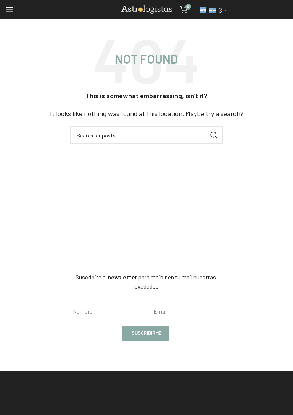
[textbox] (213, 10)
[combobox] (213, 10)
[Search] (146, 135)
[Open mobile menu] (9, 9)
